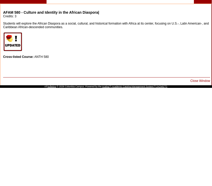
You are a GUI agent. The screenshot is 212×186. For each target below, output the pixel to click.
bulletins (52, 86)
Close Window (200, 81)
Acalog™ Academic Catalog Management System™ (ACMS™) (134, 86)
